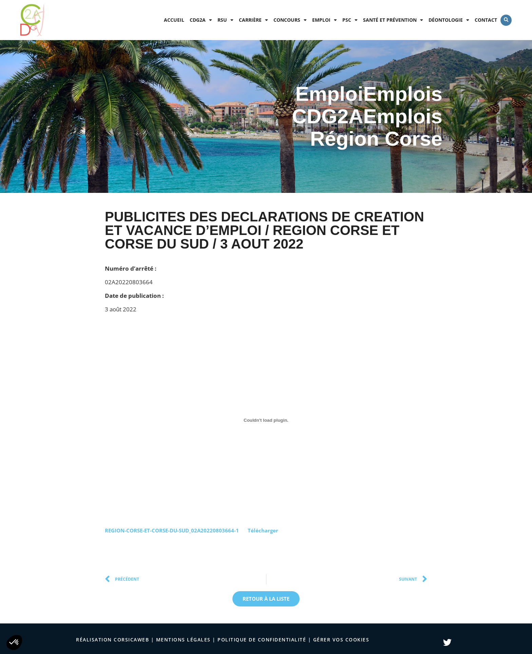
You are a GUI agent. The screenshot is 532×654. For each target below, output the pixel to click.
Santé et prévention (393, 20)
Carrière (253, 20)
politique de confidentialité (261, 639)
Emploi (324, 20)
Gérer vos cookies (341, 639)
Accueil (174, 20)
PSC (350, 20)
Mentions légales (183, 639)
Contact (486, 20)
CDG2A (201, 20)
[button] (506, 20)
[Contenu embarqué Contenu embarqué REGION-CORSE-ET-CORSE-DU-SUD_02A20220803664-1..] (266, 420)
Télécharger (263, 530)
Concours (290, 20)
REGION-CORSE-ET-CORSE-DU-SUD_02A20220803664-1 (172, 530)
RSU (225, 20)
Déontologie (449, 20)
